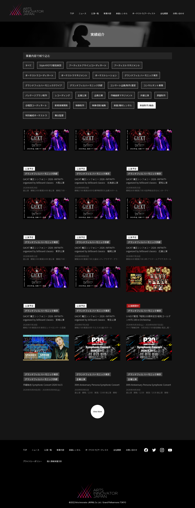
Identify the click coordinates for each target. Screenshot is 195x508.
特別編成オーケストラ (36, 115)
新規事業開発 (61, 105)
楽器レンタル (121, 13)
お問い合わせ (178, 13)
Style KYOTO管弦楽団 (50, 65)
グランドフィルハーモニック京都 (86, 85)
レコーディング (62, 95)
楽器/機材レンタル (123, 105)
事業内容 (107, 13)
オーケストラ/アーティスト (143, 13)
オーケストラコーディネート (39, 75)
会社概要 (164, 13)
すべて (28, 65)
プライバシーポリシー (32, 461)
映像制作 (80, 105)
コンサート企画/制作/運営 (123, 85)
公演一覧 (95, 13)
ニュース (82, 13)
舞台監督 (59, 115)
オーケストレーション (106, 75)
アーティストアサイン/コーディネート (87, 65)
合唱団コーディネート (36, 105)
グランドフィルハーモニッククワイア (43, 85)
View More (97, 412)
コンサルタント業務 (153, 85)
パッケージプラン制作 (36, 95)
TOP (72, 13)
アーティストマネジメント (127, 65)
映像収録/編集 (99, 105)
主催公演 (82, 95)
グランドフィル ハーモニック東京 (141, 75)
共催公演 (144, 95)
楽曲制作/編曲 (147, 105)
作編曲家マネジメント (121, 95)
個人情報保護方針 (54, 461)
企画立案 (98, 95)
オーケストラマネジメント (74, 75)
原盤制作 (161, 95)
